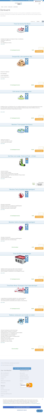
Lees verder (3, 44)
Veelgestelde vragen (24, 375)
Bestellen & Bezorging (24, 377)
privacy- (29, 403)
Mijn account (22, 373)
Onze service (3, 377)
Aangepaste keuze (22, 410)
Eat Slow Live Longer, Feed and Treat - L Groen (22, 156)
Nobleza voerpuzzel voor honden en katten (22, 315)
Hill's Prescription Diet (5, 389)
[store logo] (18, 4)
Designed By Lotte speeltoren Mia (22, 57)
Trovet (2, 395)
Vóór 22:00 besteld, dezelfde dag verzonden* (10, 363)
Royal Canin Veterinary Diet (6, 393)
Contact (2, 378)
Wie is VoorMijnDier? (5, 373)
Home (2, 6)
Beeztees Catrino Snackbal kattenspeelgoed (22, 222)
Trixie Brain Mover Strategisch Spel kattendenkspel (22, 285)
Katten (5, 6)
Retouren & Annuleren (24, 378)
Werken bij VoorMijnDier (5, 380)
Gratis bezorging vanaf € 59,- (7, 365)
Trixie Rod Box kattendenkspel (22, 254)
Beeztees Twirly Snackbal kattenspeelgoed (22, 189)
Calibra (2, 388)
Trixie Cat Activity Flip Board (22, 24)
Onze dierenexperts (5, 375)
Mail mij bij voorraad (39, 184)
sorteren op (33, 21)
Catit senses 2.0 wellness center (22, 91)
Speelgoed (10, 6)
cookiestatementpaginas (36, 403)
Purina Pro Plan (4, 391)
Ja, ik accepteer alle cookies (22, 407)
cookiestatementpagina (7, 403)
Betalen (21, 380)
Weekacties (3, 382)
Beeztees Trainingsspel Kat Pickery (22, 124)
